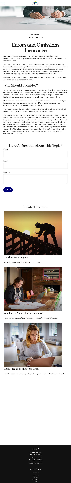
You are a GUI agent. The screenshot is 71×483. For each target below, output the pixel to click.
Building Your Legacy (16, 257)
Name (5, 149)
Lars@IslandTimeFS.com (35, 463)
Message (6, 172)
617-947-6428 (37, 452)
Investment (35, 475)
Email (5, 161)
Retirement (35, 473)
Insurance (35, 479)
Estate (36, 477)
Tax (35, 481)
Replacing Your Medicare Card (21, 368)
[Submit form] (8, 189)
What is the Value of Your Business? (24, 313)
